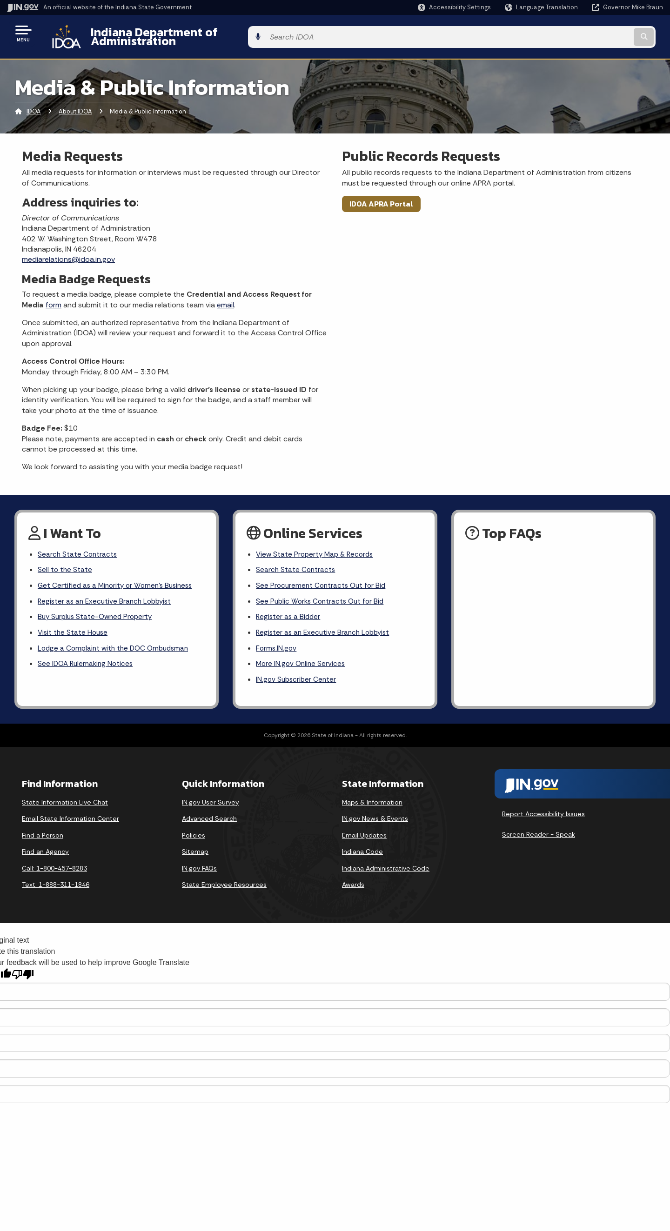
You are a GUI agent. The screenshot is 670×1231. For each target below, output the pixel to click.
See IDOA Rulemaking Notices (87, 662)
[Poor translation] (23, 974)
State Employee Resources (224, 884)
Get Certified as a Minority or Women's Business (118, 581)
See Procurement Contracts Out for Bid (323, 581)
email (225, 297)
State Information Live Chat (65, 801)
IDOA (34, 104)
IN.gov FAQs (199, 868)
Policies (193, 834)
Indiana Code (362, 851)
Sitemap (195, 851)
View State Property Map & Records (317, 547)
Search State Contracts (78, 547)
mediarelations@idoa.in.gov (68, 252)
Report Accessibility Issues (543, 813)
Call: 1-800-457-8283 (54, 868)
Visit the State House (74, 629)
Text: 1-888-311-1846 (55, 884)
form (53, 297)
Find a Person (42, 834)
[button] (454, 7)
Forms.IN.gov (277, 646)
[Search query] (587, 33)
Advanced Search (209, 818)
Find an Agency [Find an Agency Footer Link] (45, 851)
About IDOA (75, 104)
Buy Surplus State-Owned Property (98, 613)
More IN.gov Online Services (302, 662)
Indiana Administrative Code (385, 868)
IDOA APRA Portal (381, 196)
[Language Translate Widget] (542, 7)
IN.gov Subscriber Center (297, 679)
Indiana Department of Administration (187, 33)
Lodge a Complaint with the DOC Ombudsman (116, 646)
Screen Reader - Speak (538, 834)
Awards (353, 884)
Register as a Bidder (289, 613)
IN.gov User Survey (210, 801)
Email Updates (364, 834)
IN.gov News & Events (375, 818)
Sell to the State (65, 564)
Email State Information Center (70, 818)
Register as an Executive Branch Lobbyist (107, 597)
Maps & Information (372, 801)
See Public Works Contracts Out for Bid (322, 597)
